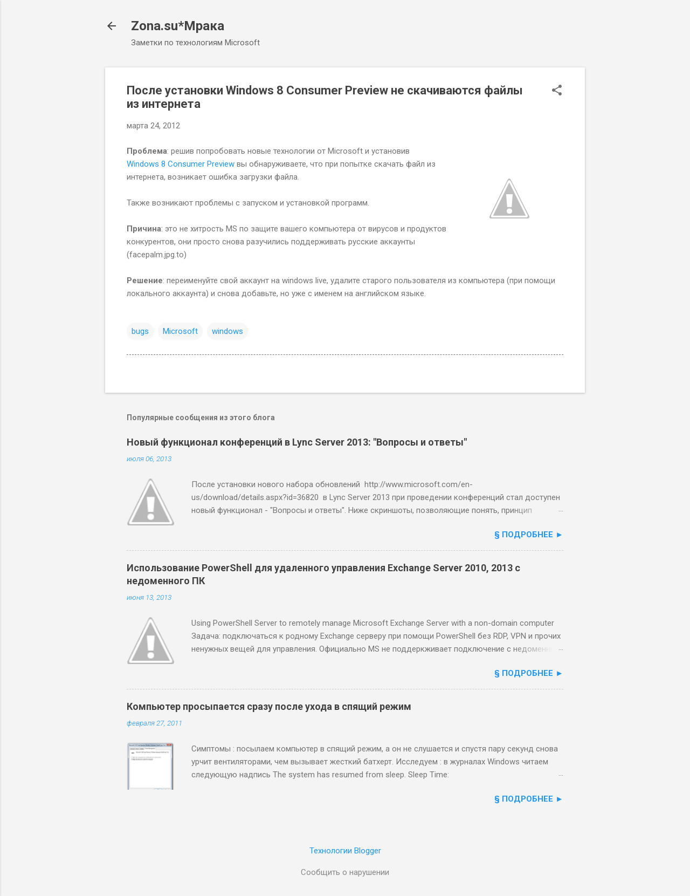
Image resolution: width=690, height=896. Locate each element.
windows (227, 331)
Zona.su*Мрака (177, 25)
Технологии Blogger (345, 851)
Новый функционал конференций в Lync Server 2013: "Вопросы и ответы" (297, 442)
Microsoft (180, 331)
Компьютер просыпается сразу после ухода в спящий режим (269, 706)
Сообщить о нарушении (345, 872)
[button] (556, 91)
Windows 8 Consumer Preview (180, 164)
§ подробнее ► (528, 534)
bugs (140, 331)
